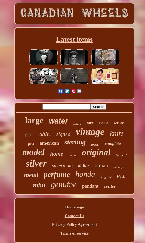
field (31, 144)
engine (106, 176)
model (33, 152)
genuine (64, 184)
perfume (57, 174)
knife (117, 133)
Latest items (74, 39)
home (56, 153)
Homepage (74, 207)
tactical (121, 155)
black (121, 176)
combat (95, 144)
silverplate (62, 165)
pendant (90, 186)
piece (30, 135)
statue (103, 123)
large (34, 120)
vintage (90, 132)
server (118, 123)
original (96, 152)
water (58, 121)
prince (77, 123)
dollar (84, 165)
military (118, 167)
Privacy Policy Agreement (74, 224)
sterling (75, 142)
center (110, 186)
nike (90, 123)
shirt (45, 133)
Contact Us (74, 216)
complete (113, 143)
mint (39, 185)
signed (63, 134)
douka (72, 155)
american (49, 143)
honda (85, 174)
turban (101, 165)
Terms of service (74, 233)
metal (31, 175)
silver (36, 163)
